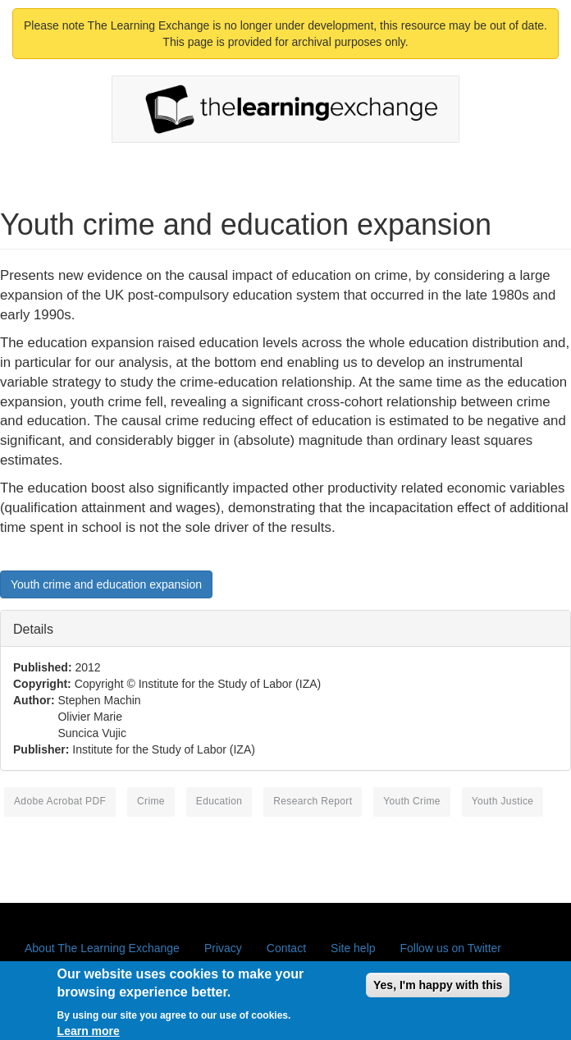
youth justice (503, 801)
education (219, 801)
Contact (286, 948)
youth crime (412, 801)
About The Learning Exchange (102, 948)
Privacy (223, 948)
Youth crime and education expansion (106, 584)
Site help (353, 948)
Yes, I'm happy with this (437, 989)
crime (151, 801)
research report (312, 801)
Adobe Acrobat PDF (60, 801)
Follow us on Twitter (450, 948)
